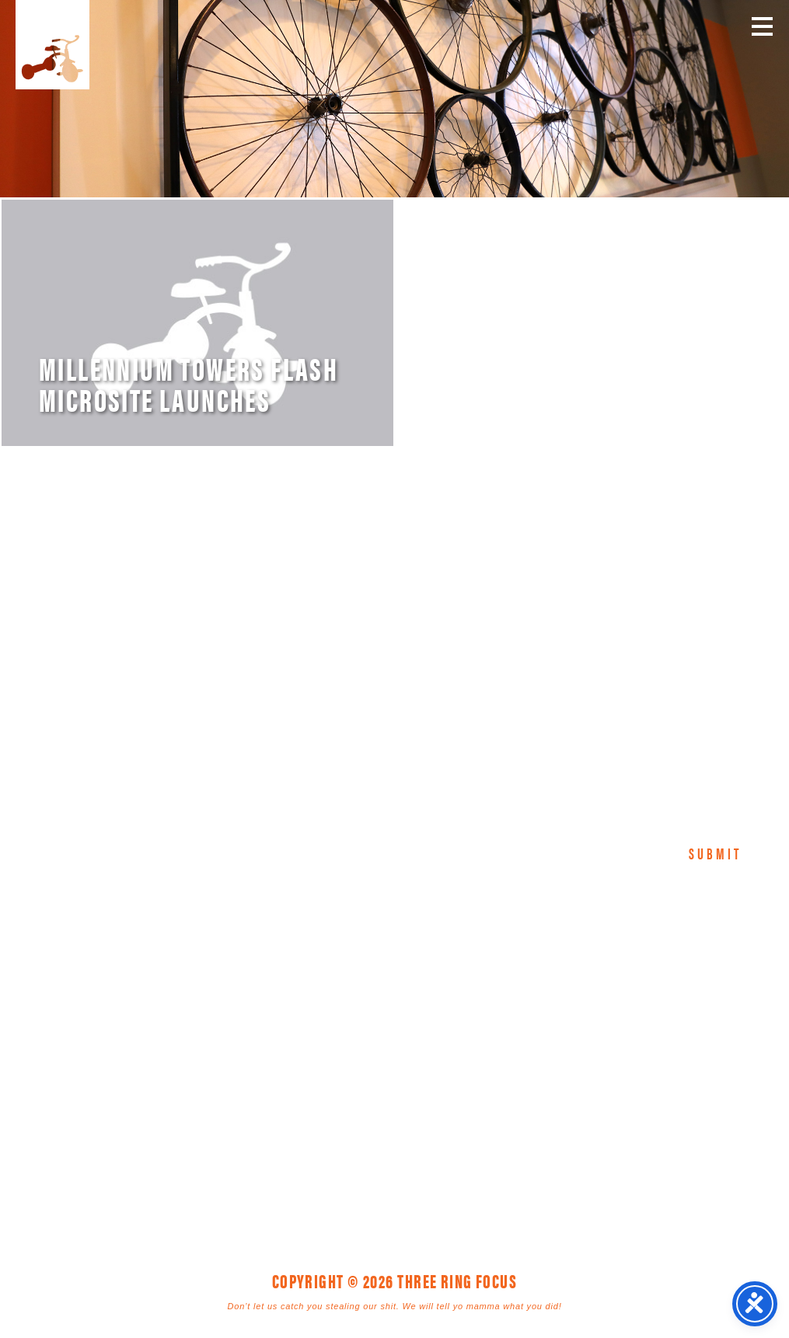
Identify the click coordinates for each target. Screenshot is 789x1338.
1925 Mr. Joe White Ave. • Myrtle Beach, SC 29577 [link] (359, 1055)
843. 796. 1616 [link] (503, 1055)
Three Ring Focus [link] (52, 44)
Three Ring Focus (395, 985)
